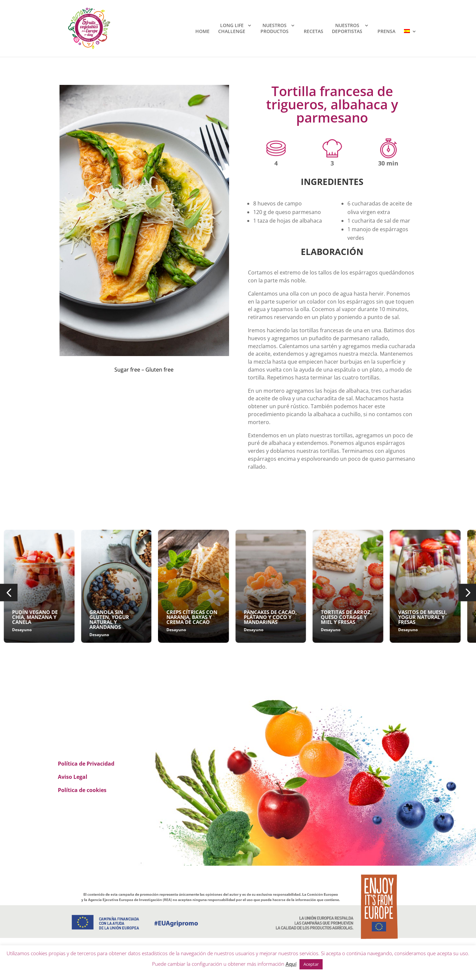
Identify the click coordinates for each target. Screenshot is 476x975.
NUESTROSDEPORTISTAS (347, 28)
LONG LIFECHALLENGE (231, 28)
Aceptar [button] (311, 964)
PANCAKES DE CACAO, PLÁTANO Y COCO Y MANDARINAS (314, 617)
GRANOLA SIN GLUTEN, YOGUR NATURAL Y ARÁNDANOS (154, 619)
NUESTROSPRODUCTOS (274, 28)
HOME (202, 31)
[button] (9, 592)
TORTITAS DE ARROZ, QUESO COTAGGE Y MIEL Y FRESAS (390, 617)
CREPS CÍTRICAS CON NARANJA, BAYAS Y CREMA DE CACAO (236, 617)
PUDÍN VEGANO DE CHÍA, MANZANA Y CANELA (79, 617)
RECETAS (313, 31)
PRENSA (386, 31)
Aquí (291, 963)
